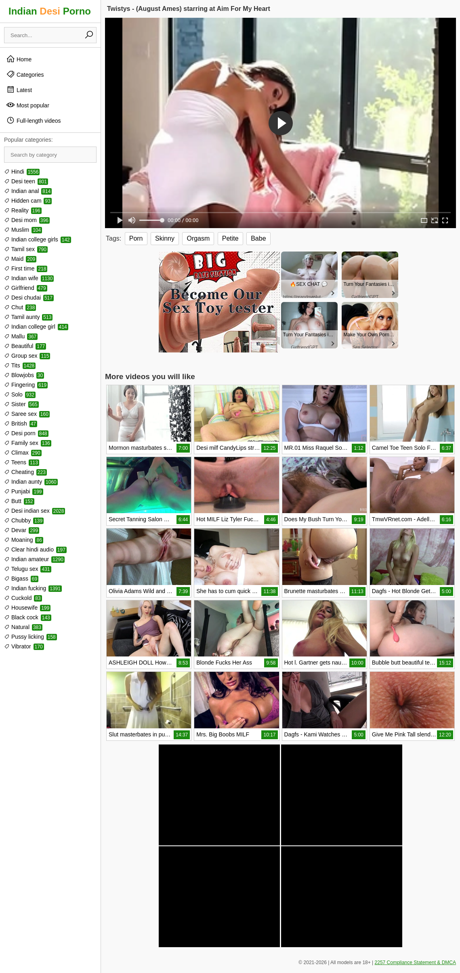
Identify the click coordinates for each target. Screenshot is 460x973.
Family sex (27, 443)
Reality (23, 210)
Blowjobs (24, 375)
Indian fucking (33, 588)
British (20, 423)
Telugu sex (27, 569)
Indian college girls (37, 239)
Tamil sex (26, 249)
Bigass (21, 578)
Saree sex (27, 414)
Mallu (21, 336)
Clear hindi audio (35, 549)
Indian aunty (31, 481)
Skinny (164, 238)
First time (25, 268)
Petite (230, 238)
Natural (23, 627)
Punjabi (23, 491)
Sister (21, 404)
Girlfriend (25, 288)
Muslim (23, 229)
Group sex (27, 355)
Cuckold (23, 598)
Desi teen (26, 181)
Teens (21, 462)
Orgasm (198, 238)
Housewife (27, 607)
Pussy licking (30, 636)
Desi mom (27, 220)
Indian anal (28, 191)
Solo (20, 394)
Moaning (23, 540)
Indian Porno (49, 11)
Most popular (27, 105)
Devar (21, 530)
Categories (25, 74)
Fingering (26, 385)
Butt (19, 501)
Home (19, 59)
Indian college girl (36, 326)
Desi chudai (29, 297)
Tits (20, 365)
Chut (20, 307)
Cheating (25, 472)
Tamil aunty (28, 317)
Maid (20, 259)
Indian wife (29, 278)
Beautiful (25, 346)
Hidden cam (28, 200)
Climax (23, 452)
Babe (258, 238)
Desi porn (26, 433)
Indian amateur (34, 559)
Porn (136, 238)
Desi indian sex (34, 510)
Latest (19, 89)
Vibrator (24, 646)
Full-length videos (33, 120)
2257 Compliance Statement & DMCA (415, 962)
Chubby (24, 520)
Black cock (27, 617)
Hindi (22, 171)
